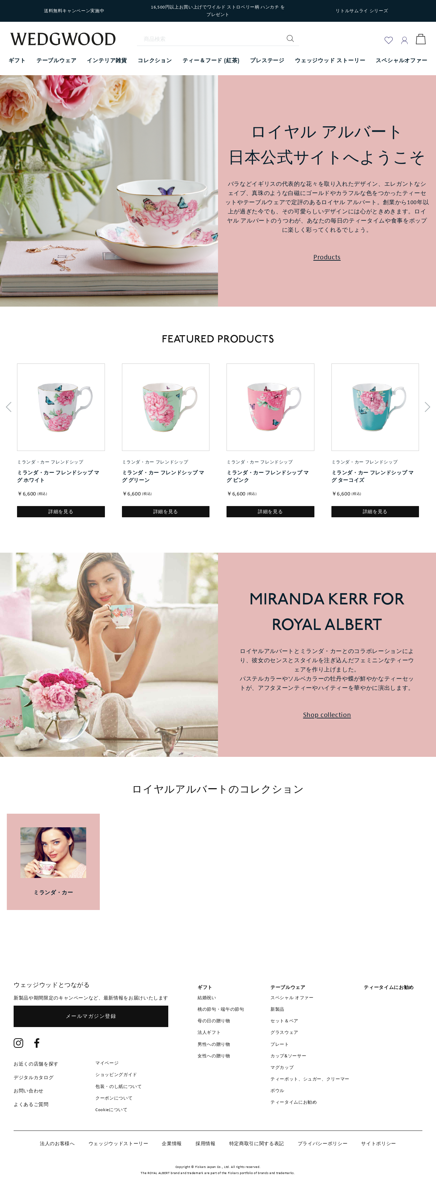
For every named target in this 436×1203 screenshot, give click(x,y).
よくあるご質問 (31, 1104)
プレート (279, 1044)
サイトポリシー (378, 1143)
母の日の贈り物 (214, 1021)
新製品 (277, 1009)
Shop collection (327, 714)
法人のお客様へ (57, 1143)
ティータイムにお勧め (293, 1102)
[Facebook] (37, 1044)
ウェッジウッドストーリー (119, 1143)
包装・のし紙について (118, 1086)
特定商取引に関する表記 (256, 1143)
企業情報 (172, 1143)
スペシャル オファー (292, 998)
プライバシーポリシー (323, 1143)
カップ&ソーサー (288, 1056)
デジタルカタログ (33, 1077)
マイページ (107, 1063)
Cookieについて (111, 1109)
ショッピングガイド (116, 1074)
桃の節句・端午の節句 (221, 1009)
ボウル (277, 1090)
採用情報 (206, 1143)
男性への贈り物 (214, 1044)
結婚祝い (207, 998)
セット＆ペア (284, 1021)
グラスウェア (284, 1032)
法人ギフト (209, 1032)
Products (327, 256)
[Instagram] (19, 1044)
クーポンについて (114, 1098)
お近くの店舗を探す (36, 1064)
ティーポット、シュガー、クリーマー (309, 1079)
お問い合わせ (29, 1091)
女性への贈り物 (214, 1056)
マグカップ (282, 1067)
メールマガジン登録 (91, 1016)
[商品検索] (218, 39)
